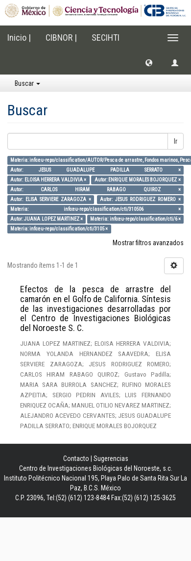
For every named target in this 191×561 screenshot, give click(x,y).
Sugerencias (111, 458)
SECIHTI (105, 37)
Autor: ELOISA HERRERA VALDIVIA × (48, 180)
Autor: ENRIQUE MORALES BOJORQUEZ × (138, 180)
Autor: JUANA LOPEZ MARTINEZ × (46, 219)
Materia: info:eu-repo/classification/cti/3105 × (59, 229)
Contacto (76, 458)
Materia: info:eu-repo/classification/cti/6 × (135, 219)
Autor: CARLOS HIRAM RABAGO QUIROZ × (95, 189)
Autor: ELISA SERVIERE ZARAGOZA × (50, 199)
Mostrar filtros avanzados (148, 243)
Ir (175, 141)
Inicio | (19, 37)
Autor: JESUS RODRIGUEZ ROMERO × (140, 199)
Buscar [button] (27, 83)
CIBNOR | (61, 37)
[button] (149, 62)
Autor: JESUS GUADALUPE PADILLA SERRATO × (95, 170)
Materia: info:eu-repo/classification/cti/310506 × (95, 209)
